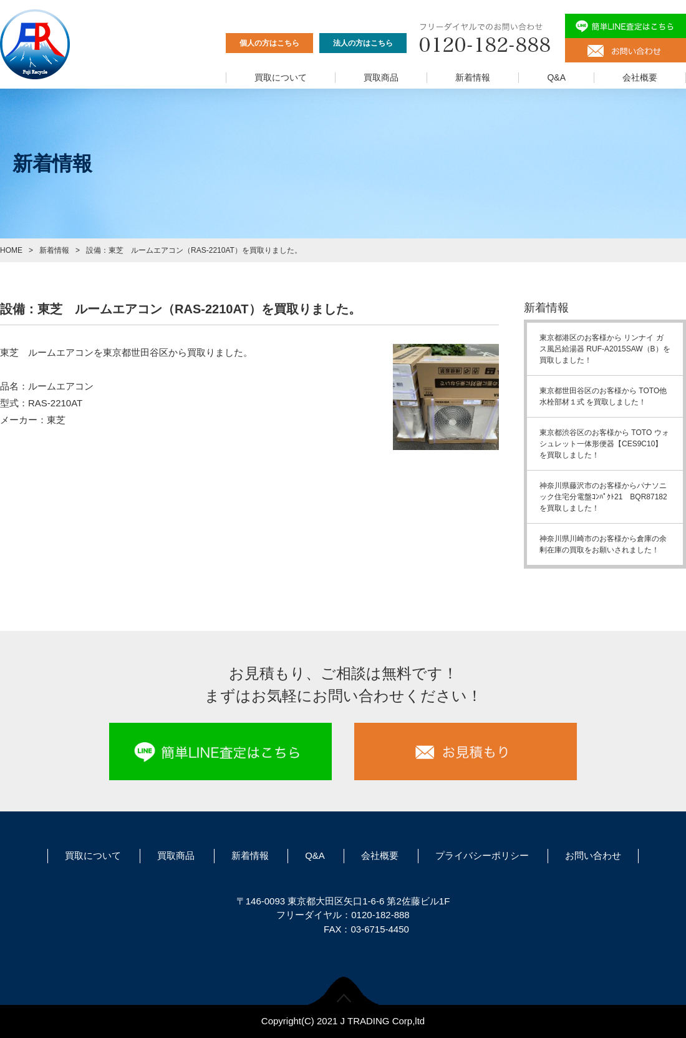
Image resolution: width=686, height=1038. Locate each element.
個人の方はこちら (269, 43)
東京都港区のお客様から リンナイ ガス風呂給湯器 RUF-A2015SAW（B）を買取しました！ (604, 349)
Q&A (556, 77)
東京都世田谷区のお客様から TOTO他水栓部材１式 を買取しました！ (603, 396)
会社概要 (639, 77)
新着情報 (472, 77)
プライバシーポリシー (482, 855)
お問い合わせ (593, 855)
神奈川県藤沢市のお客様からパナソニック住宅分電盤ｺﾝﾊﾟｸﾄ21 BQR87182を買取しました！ (603, 496)
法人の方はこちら (363, 43)
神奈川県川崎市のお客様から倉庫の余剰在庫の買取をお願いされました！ (603, 544)
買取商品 (381, 77)
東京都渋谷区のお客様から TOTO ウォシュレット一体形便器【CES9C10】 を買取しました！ (604, 443)
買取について (280, 77)
